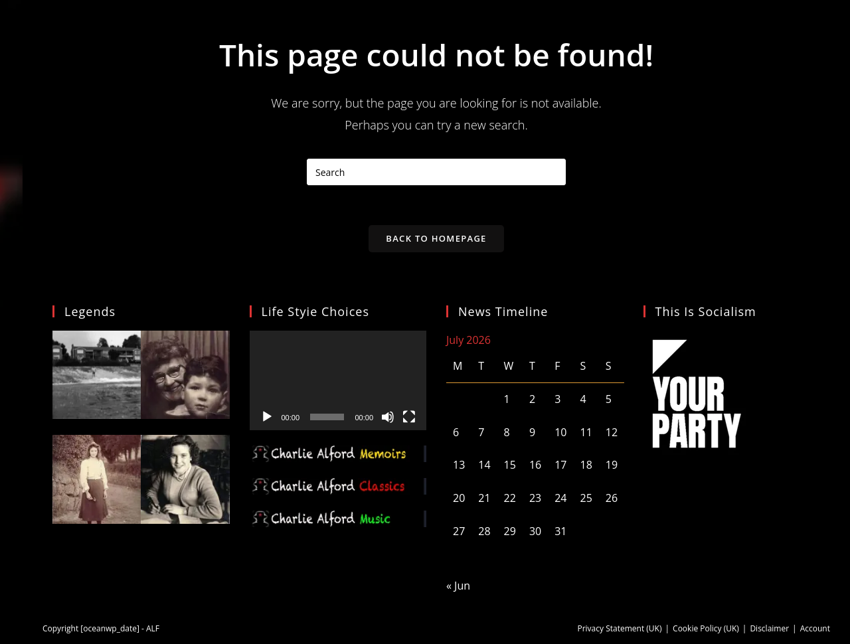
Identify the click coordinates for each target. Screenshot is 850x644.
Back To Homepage (436, 238)
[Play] (267, 417)
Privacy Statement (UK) (619, 628)
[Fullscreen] (409, 417)
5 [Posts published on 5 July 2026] (609, 399)
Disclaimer (769, 628)
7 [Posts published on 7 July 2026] (481, 432)
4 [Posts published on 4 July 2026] (583, 399)
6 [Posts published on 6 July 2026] (456, 432)
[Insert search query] (436, 172)
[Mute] (387, 417)
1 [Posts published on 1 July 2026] (507, 399)
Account (815, 628)
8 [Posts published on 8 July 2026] (507, 432)
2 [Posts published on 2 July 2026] (532, 399)
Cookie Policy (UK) (706, 628)
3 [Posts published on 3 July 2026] (557, 399)
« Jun (458, 585)
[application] (338, 380)
